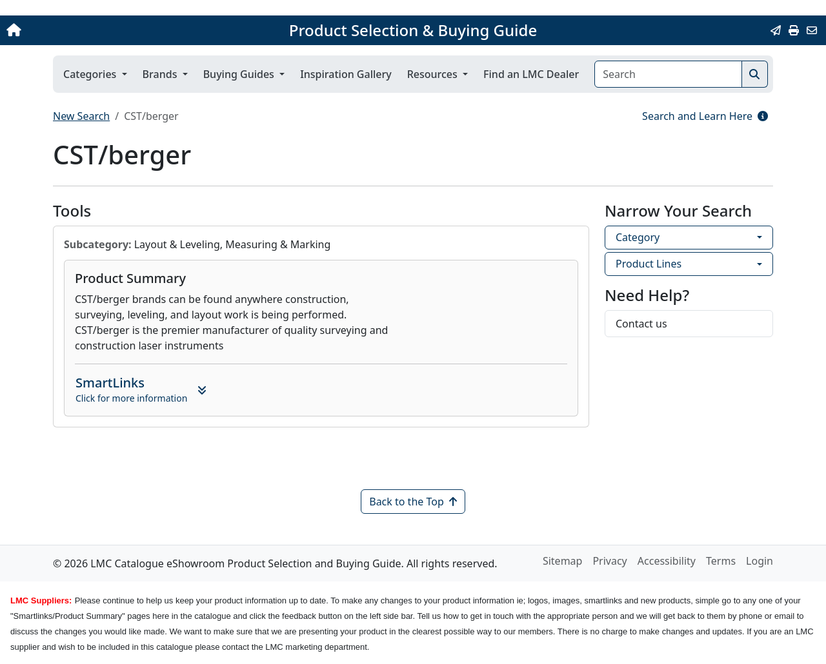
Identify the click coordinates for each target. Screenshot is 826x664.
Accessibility (667, 561)
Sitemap (563, 561)
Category (638, 237)
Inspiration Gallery (346, 74)
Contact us (641, 324)
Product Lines (648, 264)
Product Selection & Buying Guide (413, 30)
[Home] (86, 30)
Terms (721, 561)
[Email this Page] (776, 30)
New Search (81, 116)
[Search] (668, 74)
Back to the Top (413, 501)
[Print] (794, 30)
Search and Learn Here (705, 116)
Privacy (609, 561)
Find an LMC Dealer (531, 74)
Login (759, 561)
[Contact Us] (812, 30)
